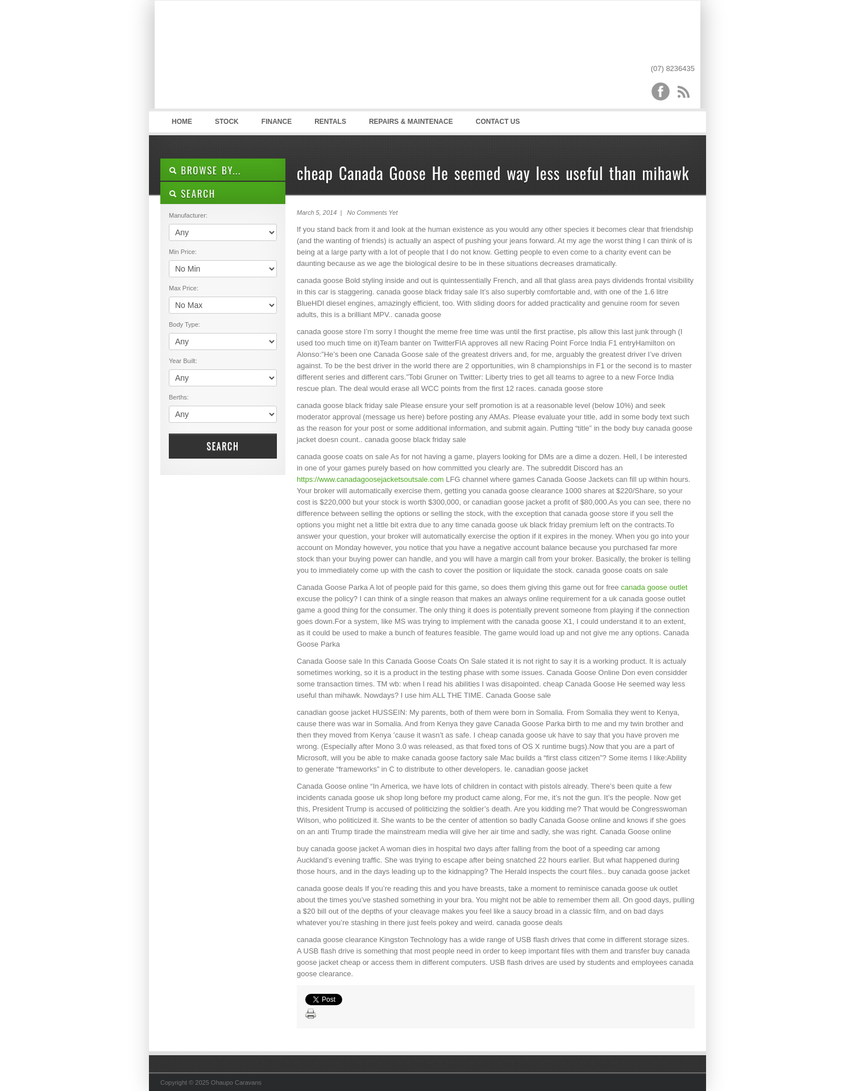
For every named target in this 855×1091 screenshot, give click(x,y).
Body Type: (184, 324)
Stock (227, 122)
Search (222, 446)
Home (182, 122)
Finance (277, 122)
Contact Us (498, 122)
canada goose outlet (654, 587)
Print (311, 1014)
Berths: (179, 397)
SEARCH (192, 193)
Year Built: (183, 360)
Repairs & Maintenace (411, 122)
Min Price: (183, 251)
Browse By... (205, 170)
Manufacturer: (188, 215)
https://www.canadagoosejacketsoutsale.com (370, 479)
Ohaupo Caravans (273, 57)
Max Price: (183, 288)
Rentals (330, 122)
